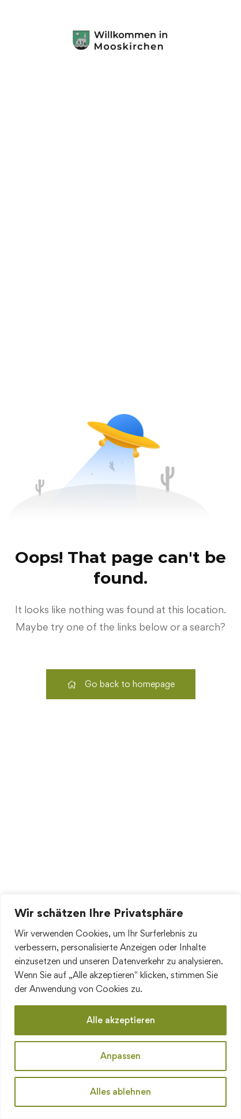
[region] (120, 1006)
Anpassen (120, 1055)
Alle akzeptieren (120, 1019)
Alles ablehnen (120, 1091)
